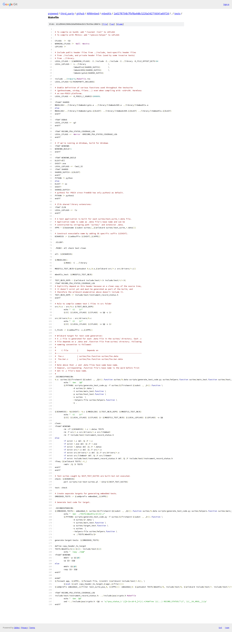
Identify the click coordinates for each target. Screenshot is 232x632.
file (105, 24)
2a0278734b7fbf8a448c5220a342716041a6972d (141, 13)
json (227, 627)
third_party (67, 13)
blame (120, 24)
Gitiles (16, 627)
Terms (32, 627)
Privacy (24, 627)
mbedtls (106, 13)
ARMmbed (93, 13)
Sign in (226, 4)
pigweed (53, 13)
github (80, 13)
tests (177, 13)
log (112, 24)
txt (220, 627)
